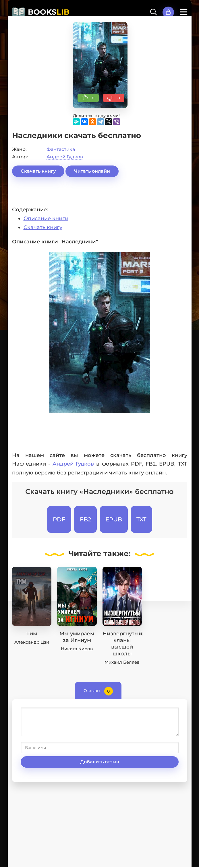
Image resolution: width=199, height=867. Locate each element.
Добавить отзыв (99, 761)
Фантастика (61, 149)
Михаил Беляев (122, 662)
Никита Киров (77, 648)
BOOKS (48, 12)
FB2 (85, 519)
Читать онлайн (92, 171)
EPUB (113, 519)
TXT (141, 519)
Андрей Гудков (65, 156)
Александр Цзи (31, 642)
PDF (59, 519)
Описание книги (46, 218)
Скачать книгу (38, 171)
